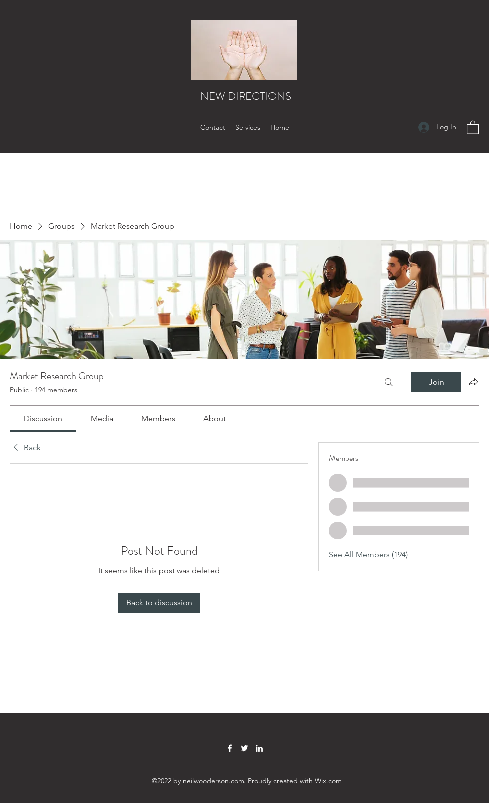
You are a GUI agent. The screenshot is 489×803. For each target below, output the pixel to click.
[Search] (389, 382)
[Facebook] (230, 748)
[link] (43, 418)
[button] (473, 127)
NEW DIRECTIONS (245, 96)
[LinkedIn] (259, 748)
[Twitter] (244, 748)
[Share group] (473, 382)
